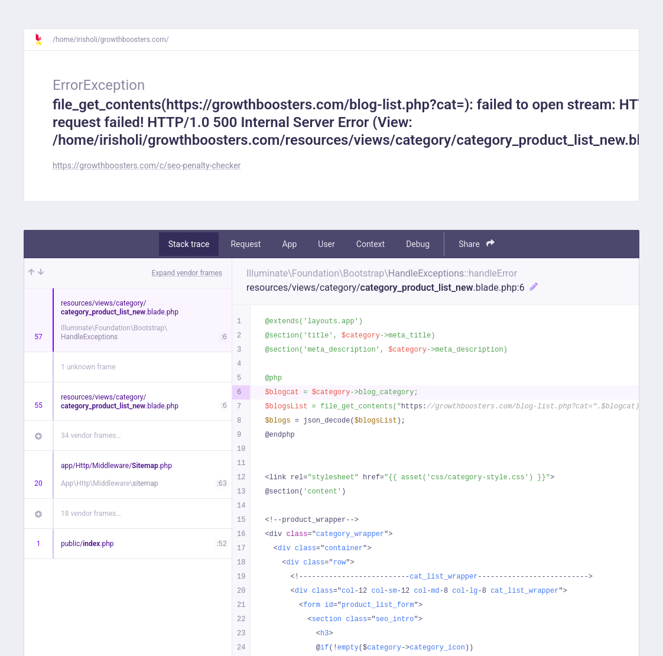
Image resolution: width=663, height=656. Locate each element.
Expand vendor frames (187, 273)
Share (477, 244)
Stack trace (189, 244)
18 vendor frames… (91, 513)
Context (370, 244)
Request (245, 244)
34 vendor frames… (91, 435)
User (326, 244)
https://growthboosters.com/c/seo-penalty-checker (146, 165)
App (289, 244)
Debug (418, 244)
